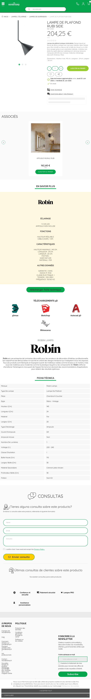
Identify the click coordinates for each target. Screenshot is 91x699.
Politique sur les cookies (19, 640)
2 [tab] (23, 65)
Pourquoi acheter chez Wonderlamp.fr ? (7, 648)
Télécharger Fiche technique (45, 289)
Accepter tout (45, 691)
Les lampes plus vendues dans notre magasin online (7, 671)
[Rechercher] (47, 9)
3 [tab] (26, 65)
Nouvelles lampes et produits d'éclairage (5, 665)
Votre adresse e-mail (66, 655)
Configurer (45, 695)
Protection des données (20, 629)
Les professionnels (6, 654)
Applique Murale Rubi (45, 158)
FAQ (3, 637)
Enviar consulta (19, 556)
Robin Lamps (45, 340)
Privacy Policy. (39, 549)
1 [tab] (19, 65)
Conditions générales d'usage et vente (18, 634)
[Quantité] (55, 68)
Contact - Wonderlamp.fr (7, 659)
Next (87, 142)
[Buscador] (29, 9)
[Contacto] (77, 3)
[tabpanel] (23, 41)
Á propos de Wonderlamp (6, 631)
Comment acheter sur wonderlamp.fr (6, 642)
